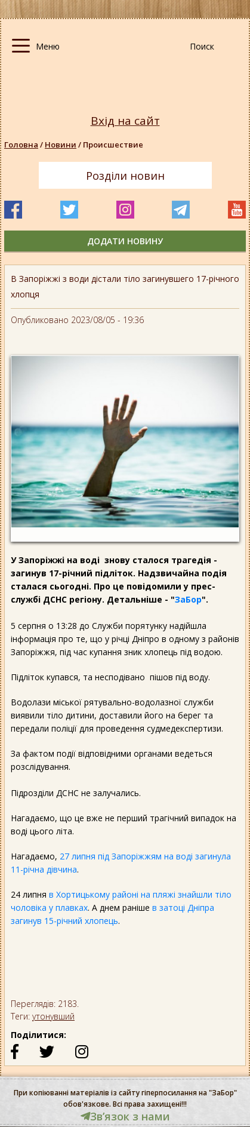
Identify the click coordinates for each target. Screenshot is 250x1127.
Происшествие (113, 144)
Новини (60, 144)
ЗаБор (188, 599)
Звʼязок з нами (125, 1116)
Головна (21, 144)
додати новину (125, 241)
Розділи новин (125, 175)
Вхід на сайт (125, 121)
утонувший (53, 1016)
